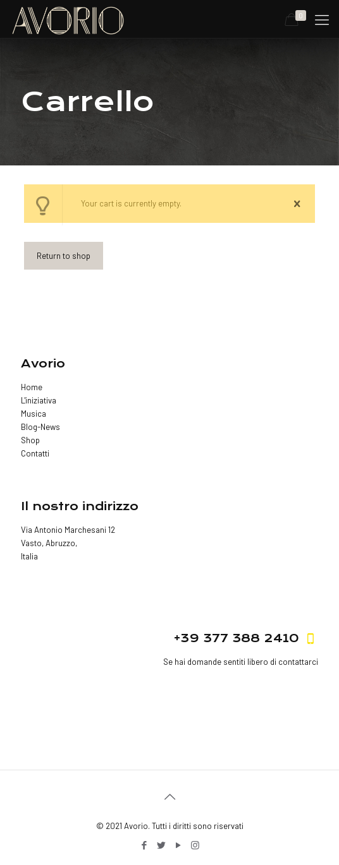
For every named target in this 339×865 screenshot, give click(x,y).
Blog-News (40, 427)
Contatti (35, 453)
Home (31, 387)
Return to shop (63, 256)
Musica (33, 414)
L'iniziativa (38, 400)
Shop (30, 440)
